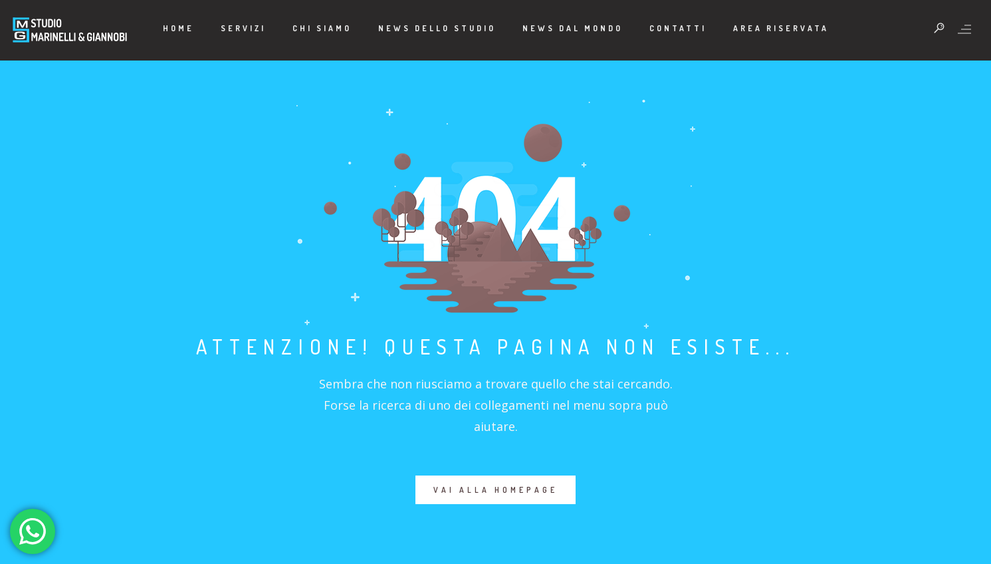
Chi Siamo (322, 28)
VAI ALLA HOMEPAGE (495, 490)
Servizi (243, 28)
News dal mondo (572, 28)
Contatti (678, 28)
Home (178, 28)
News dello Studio (437, 28)
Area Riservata (781, 28)
